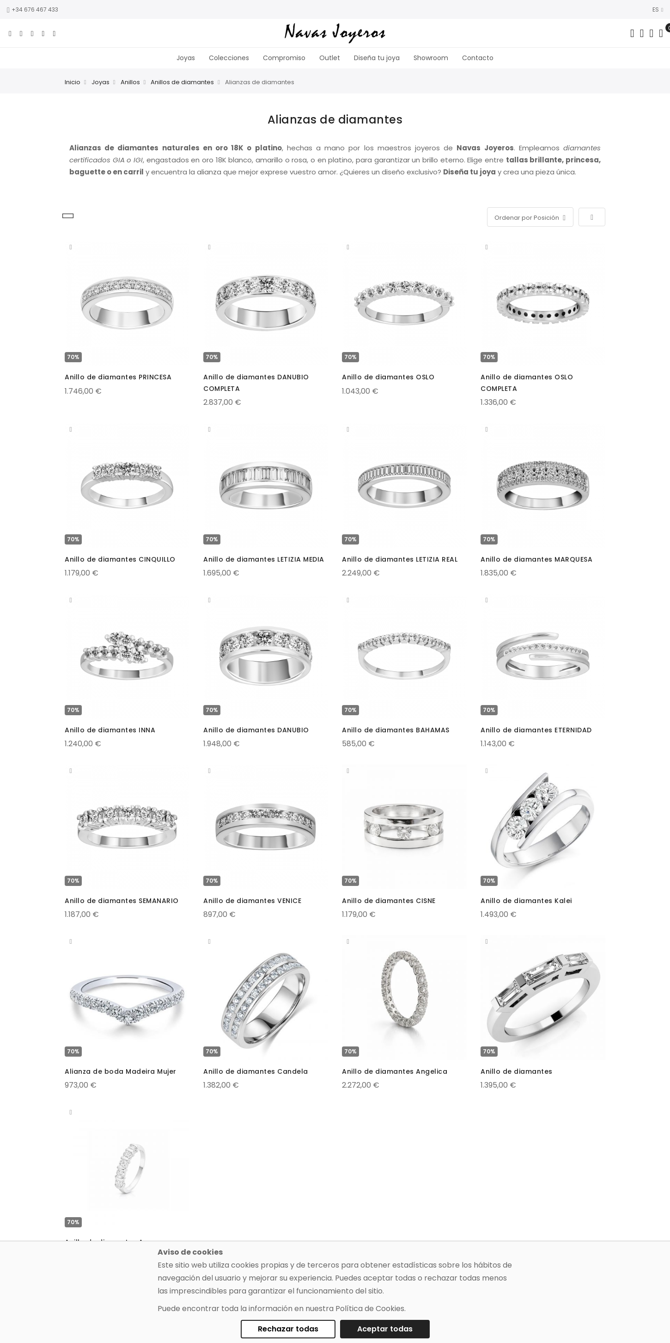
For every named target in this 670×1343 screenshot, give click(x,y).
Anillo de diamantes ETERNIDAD (536, 738)
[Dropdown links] (642, 33)
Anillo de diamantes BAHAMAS (396, 738)
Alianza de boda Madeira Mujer (121, 1079)
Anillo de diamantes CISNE (389, 909)
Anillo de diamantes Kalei (526, 909)
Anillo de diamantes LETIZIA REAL (399, 567)
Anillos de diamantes (182, 90)
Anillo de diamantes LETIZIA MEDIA (263, 567)
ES (657, 9)
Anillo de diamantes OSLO (388, 385)
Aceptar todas (385, 1329)
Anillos (130, 90)
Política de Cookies (369, 1308)
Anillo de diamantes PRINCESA (118, 385)
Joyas (100, 90)
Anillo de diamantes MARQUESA (536, 567)
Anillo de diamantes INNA (110, 738)
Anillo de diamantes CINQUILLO (120, 567)
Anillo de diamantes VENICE (252, 909)
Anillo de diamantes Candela (255, 1079)
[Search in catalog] (632, 33)
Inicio (72, 90)
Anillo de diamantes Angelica (394, 1079)
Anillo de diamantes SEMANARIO (122, 909)
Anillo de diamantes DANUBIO (256, 738)
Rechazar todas (288, 1329)
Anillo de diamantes (517, 1079)
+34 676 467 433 (32, 9)
